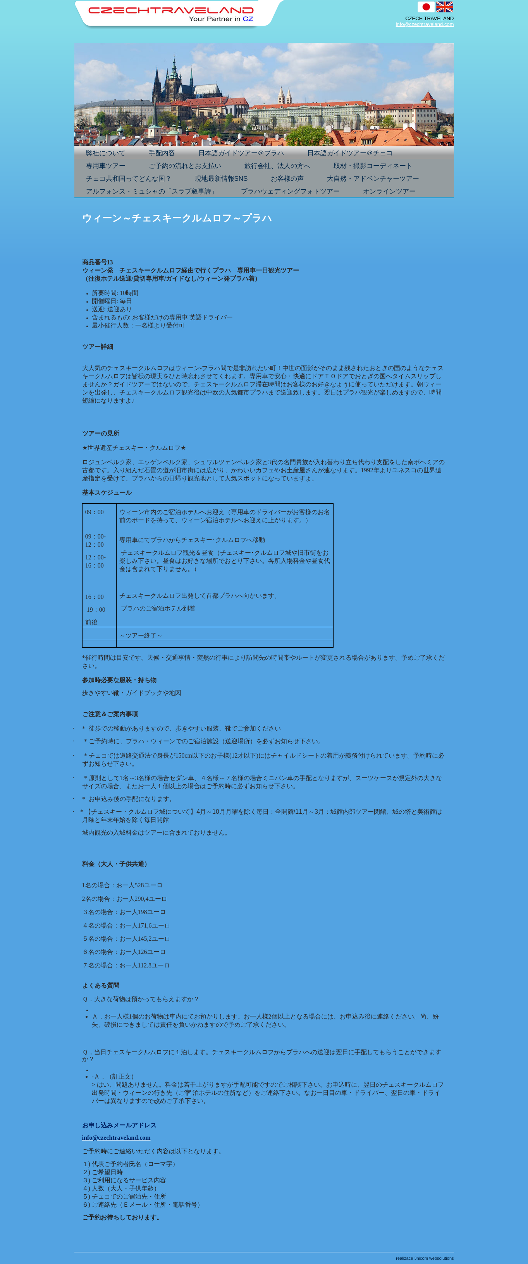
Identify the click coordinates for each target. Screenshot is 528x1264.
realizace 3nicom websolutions (425, 1258)
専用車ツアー (110, 166)
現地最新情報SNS (221, 178)
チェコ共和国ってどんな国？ (133, 179)
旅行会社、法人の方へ (277, 166)
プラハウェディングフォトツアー (290, 191)
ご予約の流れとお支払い (185, 166)
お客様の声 (287, 178)
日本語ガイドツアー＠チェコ (354, 153)
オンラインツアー (389, 191)
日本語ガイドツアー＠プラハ (245, 153)
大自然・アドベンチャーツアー (377, 179)
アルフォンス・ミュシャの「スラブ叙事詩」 (152, 191)
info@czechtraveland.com (425, 24)
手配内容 (166, 153)
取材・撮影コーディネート (373, 166)
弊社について (106, 153)
